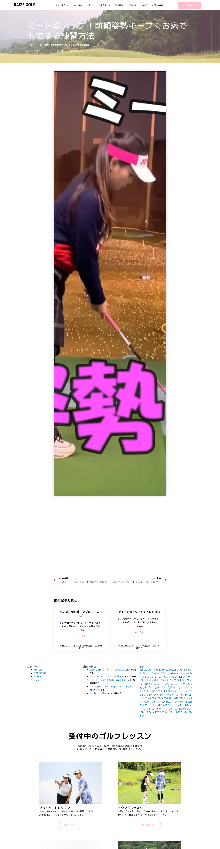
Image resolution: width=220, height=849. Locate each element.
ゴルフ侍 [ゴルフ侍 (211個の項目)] (180, 683)
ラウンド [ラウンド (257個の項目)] (154, 694)
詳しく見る (81, 636)
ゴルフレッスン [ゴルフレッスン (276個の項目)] (166, 683)
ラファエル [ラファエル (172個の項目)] (186, 694)
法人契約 (119, 5)
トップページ (32, 45)
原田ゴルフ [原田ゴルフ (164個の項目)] (171, 701)
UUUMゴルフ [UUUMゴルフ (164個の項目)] (172, 669)
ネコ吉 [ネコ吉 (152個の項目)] (176, 687)
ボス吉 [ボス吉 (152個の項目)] (166, 690)
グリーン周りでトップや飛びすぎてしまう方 (111, 686)
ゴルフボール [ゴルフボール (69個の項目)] (150, 684)
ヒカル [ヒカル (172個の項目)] (159, 690)
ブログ (144, 5)
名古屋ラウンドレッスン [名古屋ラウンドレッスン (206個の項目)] (171, 705)
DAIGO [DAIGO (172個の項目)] (147, 669)
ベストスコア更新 (98, 693)
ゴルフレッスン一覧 (83, 5)
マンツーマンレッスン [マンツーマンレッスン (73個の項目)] (180, 691)
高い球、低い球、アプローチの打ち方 (81, 614)
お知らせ (132, 5)
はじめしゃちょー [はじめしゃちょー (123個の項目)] (174, 673)
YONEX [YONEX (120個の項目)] (183, 669)
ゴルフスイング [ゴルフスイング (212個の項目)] (167, 680)
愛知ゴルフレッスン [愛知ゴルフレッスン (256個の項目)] (163, 712)
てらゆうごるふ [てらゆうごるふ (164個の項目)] (157, 673)
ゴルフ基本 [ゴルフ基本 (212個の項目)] (153, 687)
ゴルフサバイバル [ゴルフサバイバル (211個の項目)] (149, 680)
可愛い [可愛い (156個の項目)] (181, 701)
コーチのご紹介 (60, 5)
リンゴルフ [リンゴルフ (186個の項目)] (145, 698)
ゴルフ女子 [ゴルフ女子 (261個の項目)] (166, 687)
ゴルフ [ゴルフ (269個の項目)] (173, 676)
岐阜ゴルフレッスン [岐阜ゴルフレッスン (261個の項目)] (167, 708)
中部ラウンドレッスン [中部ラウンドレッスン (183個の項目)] (154, 701)
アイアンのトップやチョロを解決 (139, 612)
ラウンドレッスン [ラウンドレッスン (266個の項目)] (169, 694)
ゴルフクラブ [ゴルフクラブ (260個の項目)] (185, 676)
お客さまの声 (104, 5)
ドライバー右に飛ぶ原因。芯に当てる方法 (110, 679)
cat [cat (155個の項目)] (141, 669)
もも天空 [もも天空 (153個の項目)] (149, 676)
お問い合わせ (158, 5)
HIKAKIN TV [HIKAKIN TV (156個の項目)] (158, 669)
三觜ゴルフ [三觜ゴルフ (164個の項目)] (157, 698)
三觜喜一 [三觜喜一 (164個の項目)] (168, 698)
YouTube (38, 669)
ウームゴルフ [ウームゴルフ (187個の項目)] (161, 676)
